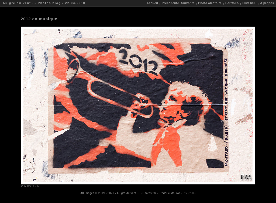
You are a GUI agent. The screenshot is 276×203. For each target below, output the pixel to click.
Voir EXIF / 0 (30, 186)
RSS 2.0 (188, 193)
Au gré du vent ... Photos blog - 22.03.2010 (44, 3)
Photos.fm (149, 193)
